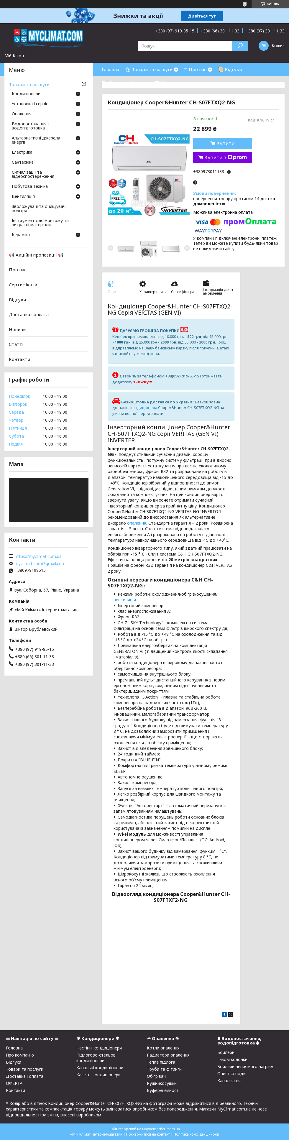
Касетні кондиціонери (98, 1074)
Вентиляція (23, 196)
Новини (17, 329)
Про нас (18, 269)
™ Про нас (195, 69)
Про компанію (20, 1055)
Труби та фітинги (164, 1069)
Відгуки (17, 299)
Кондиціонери (26, 94)
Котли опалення (163, 1048)
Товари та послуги (29, 84)
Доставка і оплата (29, 314)
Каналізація (229, 1080)
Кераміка (21, 235)
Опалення (22, 114)
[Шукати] (240, 46)
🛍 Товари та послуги (149, 69)
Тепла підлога (161, 1062)
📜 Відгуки (230, 69)
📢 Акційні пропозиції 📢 (36, 255)
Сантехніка (23, 162)
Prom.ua (173, 1128)
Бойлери (225, 1052)
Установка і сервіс (30, 104)
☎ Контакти (168, 83)
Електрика (22, 152)
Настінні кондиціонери (99, 1048)
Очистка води (231, 1073)
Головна (110, 69)
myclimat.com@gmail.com (40, 563)
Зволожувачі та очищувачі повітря (39, 208)
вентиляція (125, 599)
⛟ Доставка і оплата (125, 83)
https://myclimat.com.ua (38, 556)
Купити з (225, 157)
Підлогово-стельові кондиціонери (96, 1057)
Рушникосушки (162, 1083)
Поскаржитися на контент (148, 1134)
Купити (225, 143)
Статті (16, 344)
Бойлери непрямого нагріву (245, 1066)
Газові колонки (232, 1059)
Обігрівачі (157, 1076)
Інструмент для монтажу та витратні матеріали (40, 223)
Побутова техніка (30, 186)
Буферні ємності (163, 1090)
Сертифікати (23, 285)
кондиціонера (143, 407)
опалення (136, 523)
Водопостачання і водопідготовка (30, 126)
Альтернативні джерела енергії (36, 140)
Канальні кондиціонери (99, 1067)
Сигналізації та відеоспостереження (33, 174)
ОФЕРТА (14, 1083)
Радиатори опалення (168, 1055)
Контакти (19, 359)
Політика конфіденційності (196, 1134)
